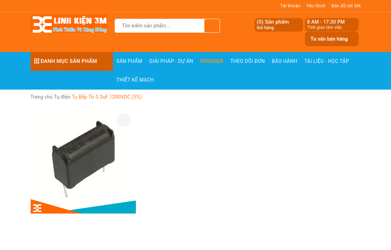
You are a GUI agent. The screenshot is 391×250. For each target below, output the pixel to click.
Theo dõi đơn (247, 61)
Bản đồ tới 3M (346, 5)
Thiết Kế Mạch (135, 80)
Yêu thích (316, 5)
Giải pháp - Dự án (171, 61)
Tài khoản (290, 5)
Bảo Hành (284, 61)
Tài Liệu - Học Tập (326, 61)
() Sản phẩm (272, 25)
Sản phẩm (129, 61)
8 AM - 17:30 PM (326, 22)
